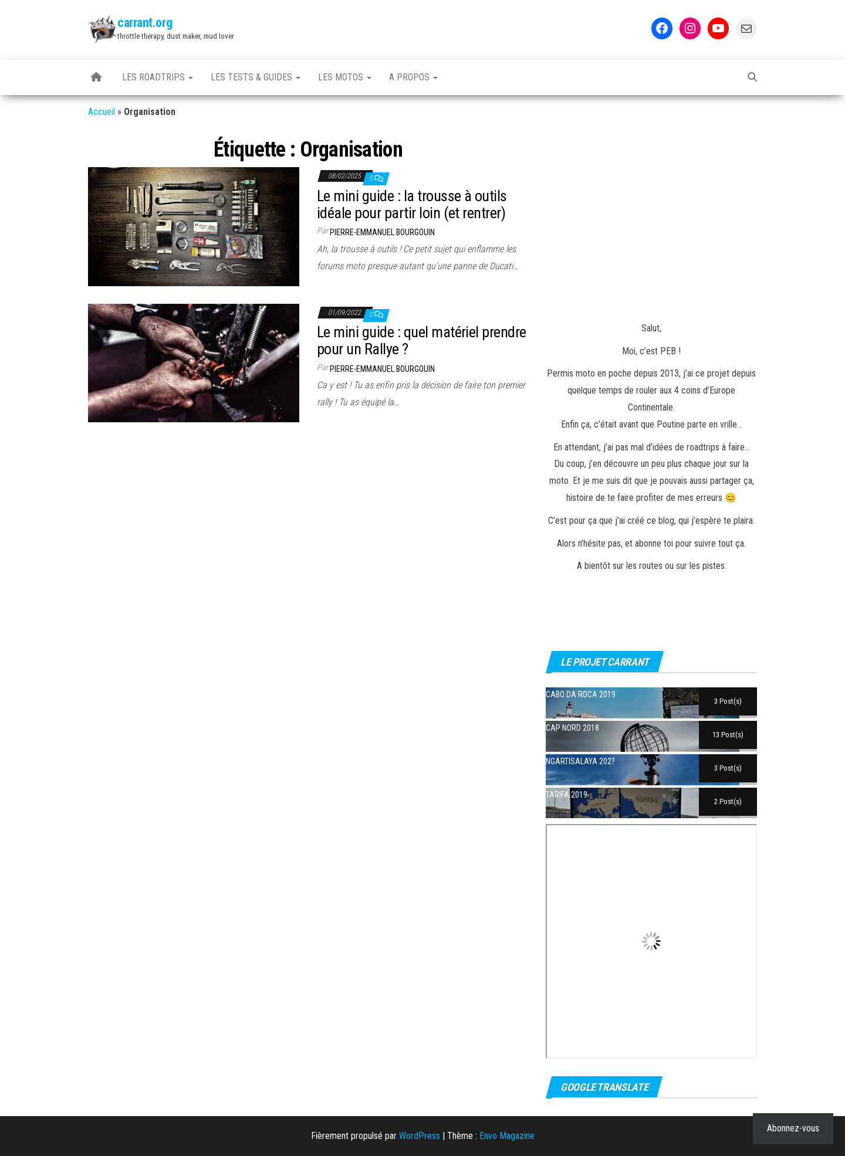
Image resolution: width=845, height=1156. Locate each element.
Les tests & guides (255, 77)
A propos (413, 77)
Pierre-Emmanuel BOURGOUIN (382, 232)
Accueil (101, 111)
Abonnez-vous (793, 1128)
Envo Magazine (507, 1135)
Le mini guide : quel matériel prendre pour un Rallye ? (421, 340)
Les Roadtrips (157, 77)
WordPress (419, 1135)
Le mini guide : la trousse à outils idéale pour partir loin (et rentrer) (412, 204)
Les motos (344, 77)
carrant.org (144, 22)
